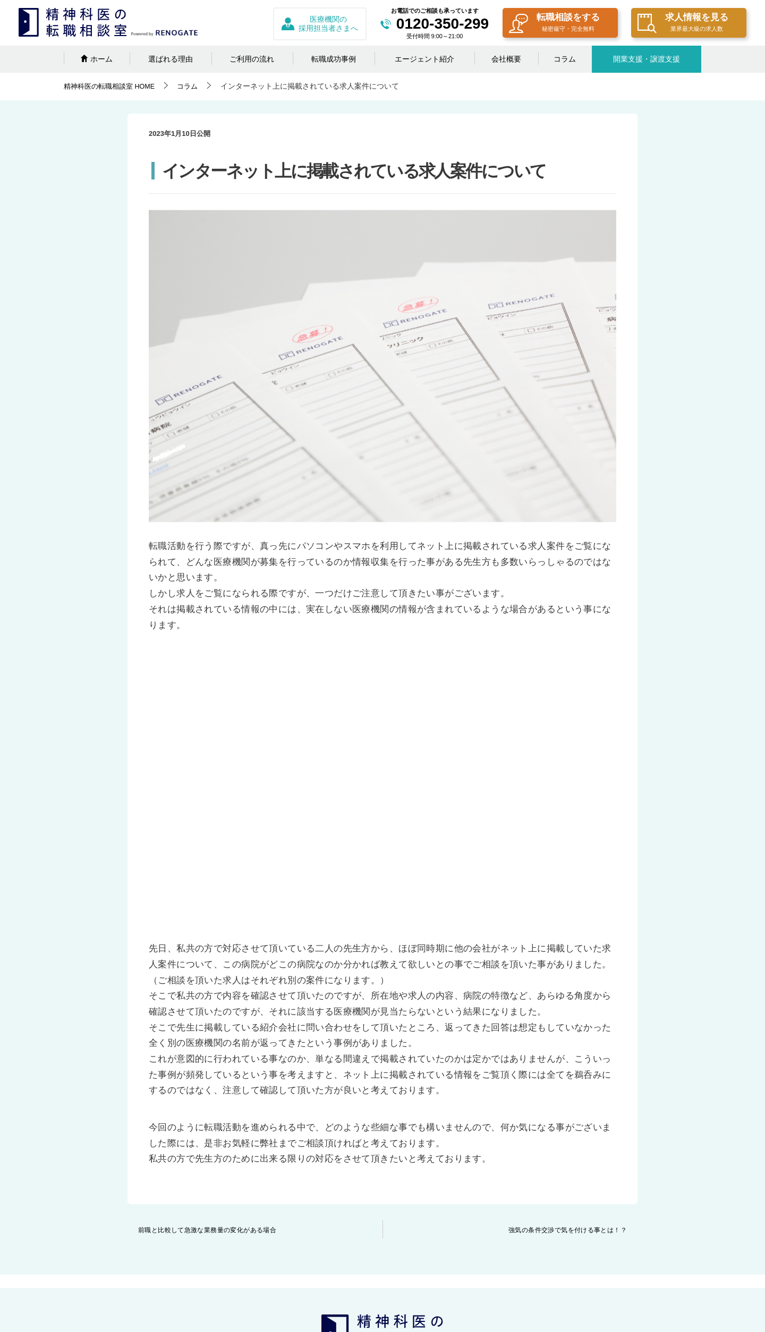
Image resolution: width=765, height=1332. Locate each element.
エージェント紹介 (424, 59)
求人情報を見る (683, 23)
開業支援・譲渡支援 (646, 59)
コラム (565, 59)
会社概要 (506, 59)
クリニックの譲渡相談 (391, 1158)
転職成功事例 (333, 59)
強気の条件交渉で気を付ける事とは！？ (567, 964)
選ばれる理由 (170, 59)
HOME (113, 86)
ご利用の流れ (252, 59)
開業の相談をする (263, 1270)
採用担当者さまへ (383, 1139)
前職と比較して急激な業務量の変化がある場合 (207, 964)
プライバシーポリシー (526, 1158)
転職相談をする (554, 23)
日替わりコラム (260, 1251)
